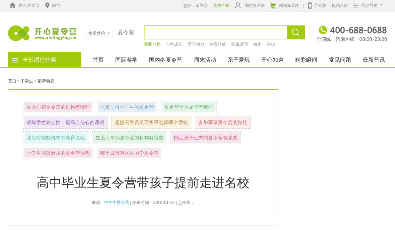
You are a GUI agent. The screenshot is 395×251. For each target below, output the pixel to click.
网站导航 (367, 5)
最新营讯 (374, 60)
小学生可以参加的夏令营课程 (58, 153)
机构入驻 (340, 5)
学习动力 (196, 44)
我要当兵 (152, 44)
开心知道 (272, 60)
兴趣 (257, 44)
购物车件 (284, 5)
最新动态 (46, 80)
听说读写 (239, 44)
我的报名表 (250, 5)
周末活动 (205, 60)
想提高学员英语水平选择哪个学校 (151, 122)
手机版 (317, 5)
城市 (52, 5)
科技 (271, 44)
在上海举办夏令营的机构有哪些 (129, 137)
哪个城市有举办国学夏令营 (129, 153)
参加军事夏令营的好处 (222, 122)
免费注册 (221, 5)
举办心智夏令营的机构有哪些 (58, 107)
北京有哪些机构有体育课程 (55, 137)
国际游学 (126, 60)
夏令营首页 (23, 5)
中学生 (27, 80)
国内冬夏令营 (165, 60)
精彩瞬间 (306, 60)
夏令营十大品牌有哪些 (188, 107)
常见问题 (340, 60)
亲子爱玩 (239, 60)
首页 (98, 60)
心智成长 (174, 44)
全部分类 (99, 32)
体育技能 (218, 44)
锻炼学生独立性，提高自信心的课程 (65, 122)
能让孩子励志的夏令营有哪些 (205, 137)
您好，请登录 (195, 5)
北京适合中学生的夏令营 (127, 107)
